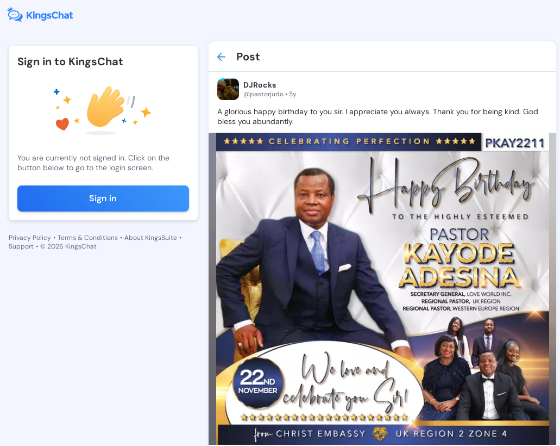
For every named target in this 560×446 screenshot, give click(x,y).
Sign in (103, 198)
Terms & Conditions (88, 237)
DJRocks (259, 85)
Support (21, 246)
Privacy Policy (30, 237)
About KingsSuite (150, 237)
